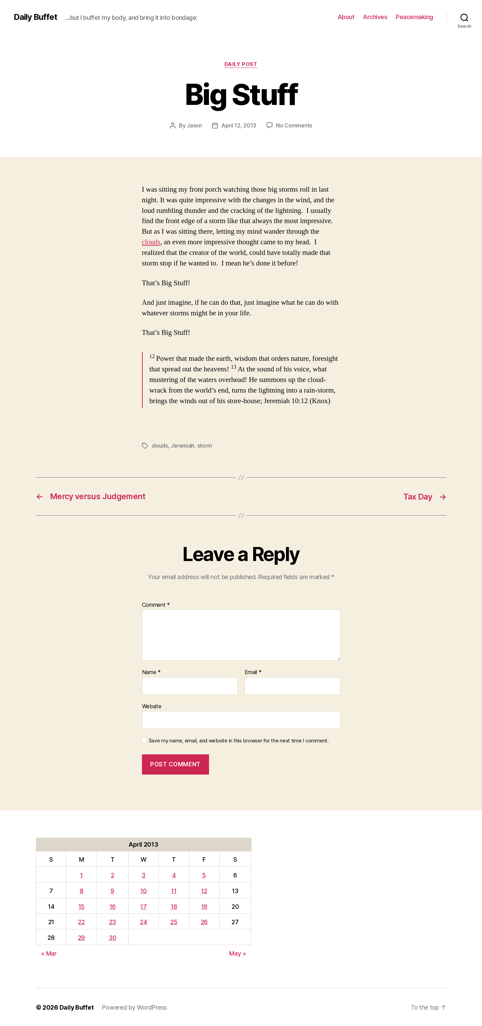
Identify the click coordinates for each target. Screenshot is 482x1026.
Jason (194, 125)
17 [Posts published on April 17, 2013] (144, 905)
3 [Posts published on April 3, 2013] (144, 874)
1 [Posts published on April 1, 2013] (81, 874)
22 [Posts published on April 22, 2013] (81, 921)
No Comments (294, 125)
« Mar (49, 952)
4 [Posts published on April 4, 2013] (174, 874)
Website (151, 705)
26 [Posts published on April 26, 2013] (204, 921)
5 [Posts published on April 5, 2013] (204, 874)
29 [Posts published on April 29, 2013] (81, 937)
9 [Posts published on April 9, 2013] (113, 890)
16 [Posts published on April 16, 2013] (112, 905)
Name (151, 672)
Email (253, 672)
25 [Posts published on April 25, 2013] (174, 921)
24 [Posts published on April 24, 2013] (144, 921)
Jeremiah (182, 445)
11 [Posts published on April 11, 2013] (174, 890)
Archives (375, 16)
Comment (156, 604)
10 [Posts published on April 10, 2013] (144, 890)
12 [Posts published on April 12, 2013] (204, 890)
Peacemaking (414, 16)
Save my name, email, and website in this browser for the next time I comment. (239, 740)
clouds (151, 242)
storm (204, 445)
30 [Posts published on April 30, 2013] (112, 937)
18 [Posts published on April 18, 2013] (174, 905)
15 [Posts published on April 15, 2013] (81, 905)
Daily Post (241, 64)
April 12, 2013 (238, 125)
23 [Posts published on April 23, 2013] (112, 921)
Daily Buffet (35, 17)
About (346, 16)
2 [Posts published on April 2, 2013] (112, 874)
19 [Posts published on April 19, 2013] (204, 905)
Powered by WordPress (134, 1006)
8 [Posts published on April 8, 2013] (81, 890)
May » (237, 952)
